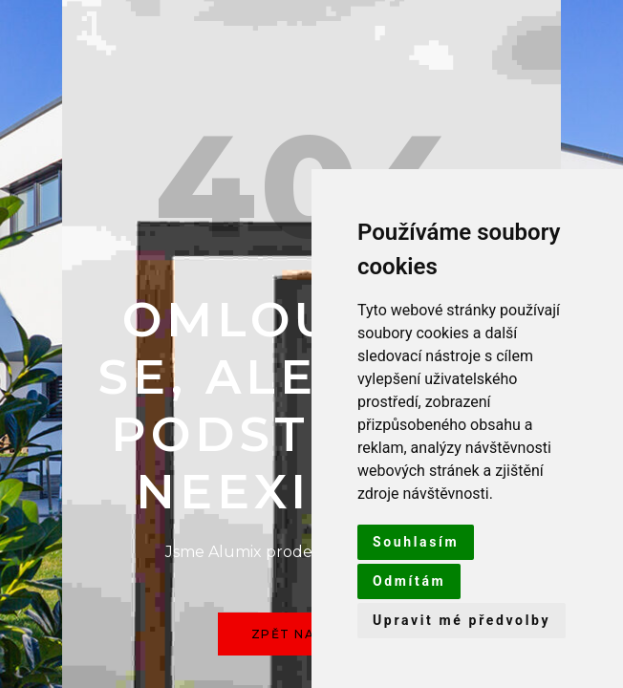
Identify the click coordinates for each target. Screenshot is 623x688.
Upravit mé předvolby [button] (461, 620)
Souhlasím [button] (416, 541)
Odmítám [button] (409, 581)
